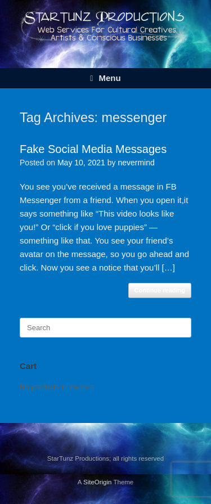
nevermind (136, 162)
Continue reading (159, 290)
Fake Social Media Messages (93, 149)
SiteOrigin (97, 482)
